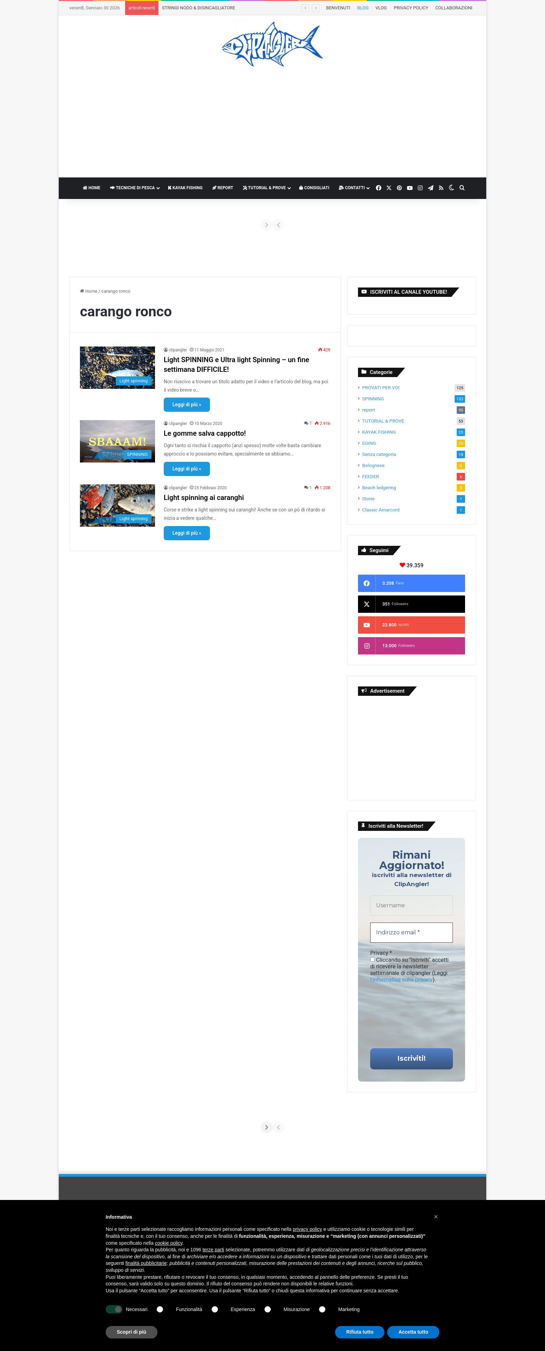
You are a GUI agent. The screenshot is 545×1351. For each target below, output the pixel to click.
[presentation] (398, 1015)
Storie (368, 498)
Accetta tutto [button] (413, 1332)
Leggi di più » (186, 404)
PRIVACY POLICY (411, 7)
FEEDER (370, 476)
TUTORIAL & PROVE (264, 187)
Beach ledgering (379, 487)
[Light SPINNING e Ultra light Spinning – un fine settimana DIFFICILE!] (117, 368)
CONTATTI (352, 187)
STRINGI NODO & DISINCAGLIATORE (198, 7)
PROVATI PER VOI (381, 387)
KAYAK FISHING (185, 187)
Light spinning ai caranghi (204, 497)
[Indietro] (87, 225)
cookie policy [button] (168, 1243)
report (368, 409)
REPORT (222, 187)
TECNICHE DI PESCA (132, 187)
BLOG (363, 7)
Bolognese (373, 465)
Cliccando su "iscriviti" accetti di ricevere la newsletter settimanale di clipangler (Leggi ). (409, 970)
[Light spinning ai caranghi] (117, 505)
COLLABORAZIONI (453, 7)
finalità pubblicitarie (146, 1263)
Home (88, 291)
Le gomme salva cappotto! (205, 433)
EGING (369, 443)
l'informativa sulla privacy (401, 979)
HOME (91, 187)
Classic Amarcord (380, 509)
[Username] (411, 905)
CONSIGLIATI (314, 187)
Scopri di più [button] (131, 1332)
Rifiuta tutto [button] (360, 1332)
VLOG (381, 7)
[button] (435, 1216)
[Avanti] (458, 225)
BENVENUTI (338, 7)
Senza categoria (379, 454)
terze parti (213, 1249)
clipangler (178, 350)
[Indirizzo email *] (411, 933)
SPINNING (373, 398)
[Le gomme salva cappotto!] (117, 441)
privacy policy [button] (307, 1229)
